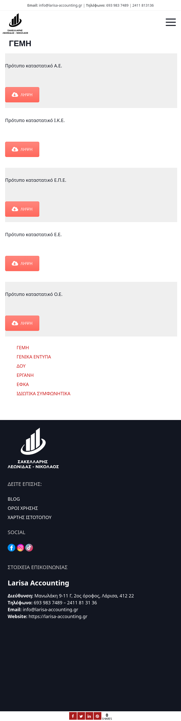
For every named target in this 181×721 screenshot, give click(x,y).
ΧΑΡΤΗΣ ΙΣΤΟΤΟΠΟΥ (30, 517)
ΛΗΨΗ (22, 95)
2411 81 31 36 (82, 602)
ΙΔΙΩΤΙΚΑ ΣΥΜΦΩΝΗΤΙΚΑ (43, 393)
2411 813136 (143, 5)
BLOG (14, 499)
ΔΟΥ (21, 366)
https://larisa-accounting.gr (58, 616)
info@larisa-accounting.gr (60, 5)
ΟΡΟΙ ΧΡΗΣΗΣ (23, 508)
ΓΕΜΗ (23, 347)
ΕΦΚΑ (23, 384)
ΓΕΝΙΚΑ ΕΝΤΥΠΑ (34, 357)
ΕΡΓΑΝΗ (25, 375)
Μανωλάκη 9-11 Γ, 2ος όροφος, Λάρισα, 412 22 (84, 596)
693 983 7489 (117, 5)
